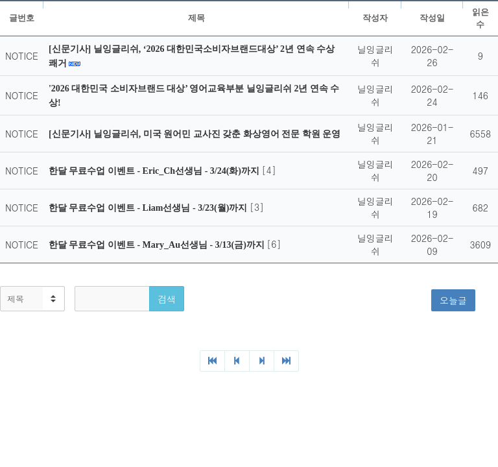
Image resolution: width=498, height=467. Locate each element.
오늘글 (453, 300)
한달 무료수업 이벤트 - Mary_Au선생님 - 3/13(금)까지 (158, 245)
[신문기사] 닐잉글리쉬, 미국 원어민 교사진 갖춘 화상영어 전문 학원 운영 (194, 134)
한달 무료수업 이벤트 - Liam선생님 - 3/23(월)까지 (149, 208)
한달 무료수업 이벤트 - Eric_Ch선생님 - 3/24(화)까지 (155, 171)
